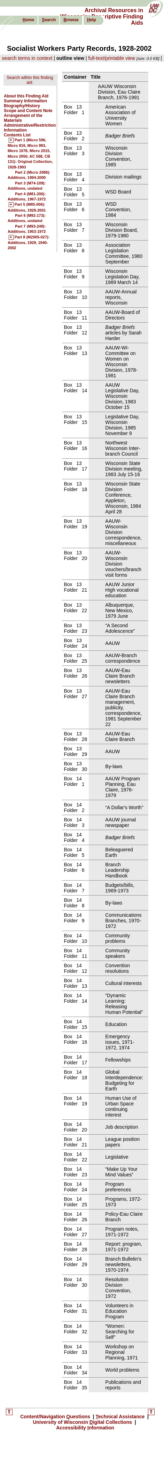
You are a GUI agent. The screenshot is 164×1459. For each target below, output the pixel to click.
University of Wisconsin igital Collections (83, 1422)
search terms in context (27, 58)
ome (28, 19)
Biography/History (22, 105)
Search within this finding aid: (30, 80)
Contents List (17, 135)
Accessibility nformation (85, 1427)
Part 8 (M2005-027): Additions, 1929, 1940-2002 (28, 242)
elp (91, 19)
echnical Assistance (120, 1416)
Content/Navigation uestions (56, 1416)
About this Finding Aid (26, 96)
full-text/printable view (111, 58)
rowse (70, 19)
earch (49, 19)
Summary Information (25, 100)
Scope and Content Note (28, 110)
